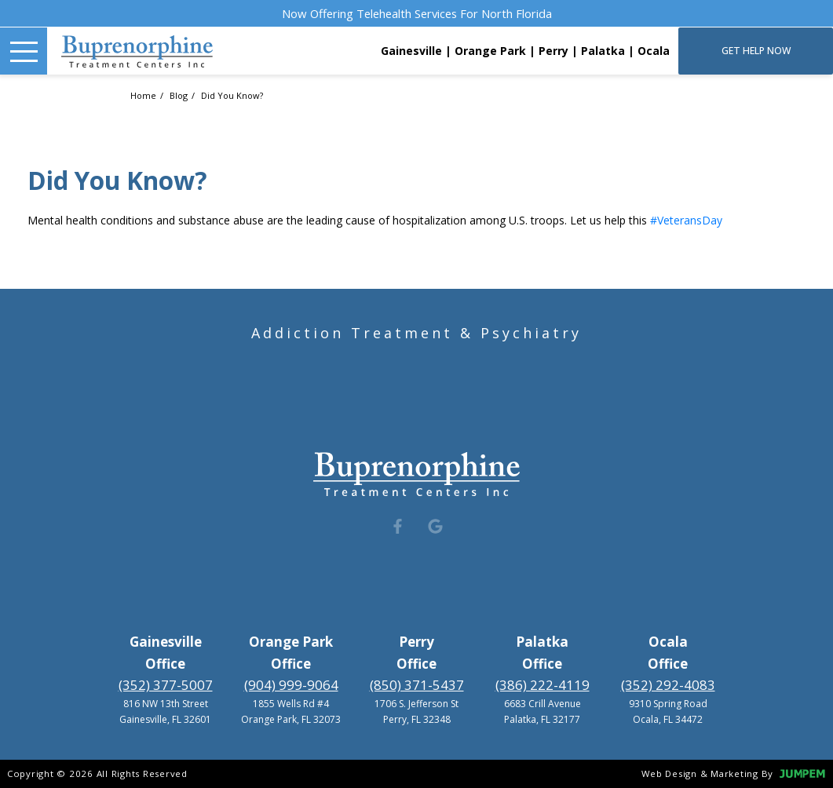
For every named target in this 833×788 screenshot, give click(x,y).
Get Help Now (756, 50)
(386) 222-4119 (542, 685)
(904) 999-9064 (291, 685)
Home (144, 95)
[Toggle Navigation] (23, 51)
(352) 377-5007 (166, 685)
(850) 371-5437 (417, 685)
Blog (180, 95)
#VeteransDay (686, 220)
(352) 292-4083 (668, 685)
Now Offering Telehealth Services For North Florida (417, 13)
